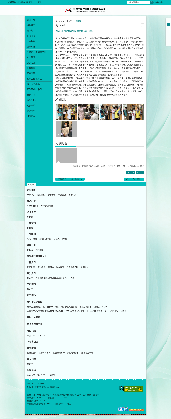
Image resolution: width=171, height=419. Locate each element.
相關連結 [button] (31, 116)
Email (168, 43)
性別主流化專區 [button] (34, 79)
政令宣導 (60, 267)
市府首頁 (37, 2)
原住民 (30, 217)
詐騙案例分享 (59, 353)
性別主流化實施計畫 (36, 307)
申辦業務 (31, 223)
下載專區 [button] (31, 68)
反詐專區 (31, 348)
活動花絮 (31, 331)
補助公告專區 (33, 84)
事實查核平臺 (87, 353)
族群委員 (52, 195)
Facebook (168, 30)
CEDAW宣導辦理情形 (74, 311)
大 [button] (168, 27)
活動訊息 (41, 267)
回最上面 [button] (140, 172)
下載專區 (31, 284)
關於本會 (31, 190)
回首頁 (29, 2)
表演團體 (39, 250)
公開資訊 (69, 21)
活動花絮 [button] (31, 95)
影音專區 (31, 73)
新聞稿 (78, 21)
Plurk (168, 33)
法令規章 (31, 212)
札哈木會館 (32, 239)
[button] (66, 112)
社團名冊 (31, 245)
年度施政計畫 (33, 206)
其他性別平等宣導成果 (96, 311)
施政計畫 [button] (31, 25)
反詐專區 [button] (31, 105)
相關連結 (31, 370)
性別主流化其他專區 (117, 311)
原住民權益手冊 (34, 89)
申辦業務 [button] (31, 36)
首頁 (60, 21)
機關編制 (41, 195)
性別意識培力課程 (69, 307)
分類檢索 (21, 2)
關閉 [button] (32, 184)
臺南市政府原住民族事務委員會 (85, 10)
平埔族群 (52, 375)
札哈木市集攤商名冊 (36, 52)
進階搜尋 (159, 2)
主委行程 (72, 195)
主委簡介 (31, 195)
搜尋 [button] (152, 2)
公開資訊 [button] (31, 57)
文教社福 (41, 336)
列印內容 (142, 25)
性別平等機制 (53, 307)
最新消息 (31, 267)
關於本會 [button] (31, 20)
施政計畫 (31, 201)
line (168, 40)
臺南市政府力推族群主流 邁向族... (71, 179)
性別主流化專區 (34, 302)
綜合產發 (31, 336)
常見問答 (31, 359)
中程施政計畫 (47, 206)
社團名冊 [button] (31, 46)
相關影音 (61, 143)
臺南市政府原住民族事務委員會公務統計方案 (55, 278)
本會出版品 (32, 100)
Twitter (168, 36)
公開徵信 (85, 267)
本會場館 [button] (31, 41)
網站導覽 (12, 2)
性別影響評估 (85, 307)
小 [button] (168, 21)
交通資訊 (62, 195)
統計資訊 (31, 273)
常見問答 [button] (31, 111)
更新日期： (31, 383)
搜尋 (129, 2)
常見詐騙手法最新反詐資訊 (38, 353)
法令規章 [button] (31, 30)
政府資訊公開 (72, 267)
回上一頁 (130, 172)
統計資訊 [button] (31, 62)
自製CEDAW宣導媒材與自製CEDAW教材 (45, 311)
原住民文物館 (45, 239)
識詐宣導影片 (73, 353)
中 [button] (168, 24)
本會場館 (31, 234)
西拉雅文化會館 (60, 239)
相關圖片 (61, 99)
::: (1, 1)
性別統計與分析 (100, 307)
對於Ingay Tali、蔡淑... (133, 179)
